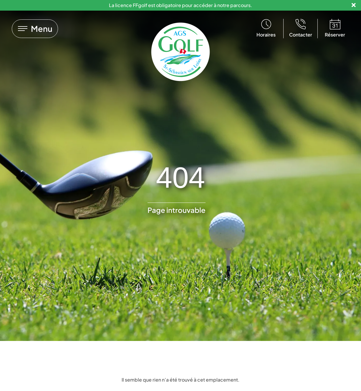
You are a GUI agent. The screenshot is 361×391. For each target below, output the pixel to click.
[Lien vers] (35, 28)
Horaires (266, 35)
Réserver (335, 35)
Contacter (300, 35)
